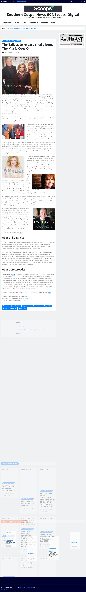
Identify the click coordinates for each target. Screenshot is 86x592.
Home (4, 29)
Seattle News (30, 587)
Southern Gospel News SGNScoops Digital (43, 14)
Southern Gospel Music (10, 347)
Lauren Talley (38, 344)
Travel (17, 23)
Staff (6, 91)
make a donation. (15, 191)
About (52, 23)
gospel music (27, 344)
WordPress (22, 587)
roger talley (48, 344)
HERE (6, 137)
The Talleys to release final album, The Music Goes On (21, 29)
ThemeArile (4, 589)
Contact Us (33, 23)
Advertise (44, 23)
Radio (24, 23)
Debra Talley (17, 344)
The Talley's (23, 347)
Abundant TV (7, 23)
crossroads (7, 344)
